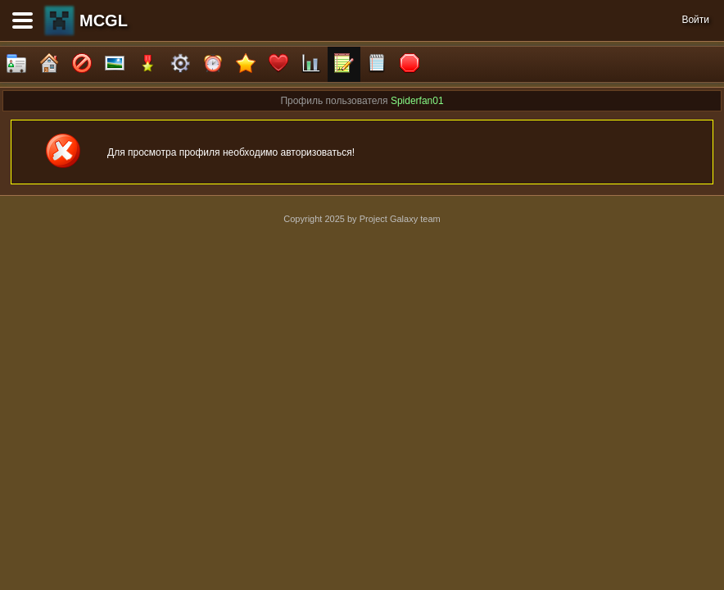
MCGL (103, 20)
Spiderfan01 (417, 101)
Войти (695, 19)
